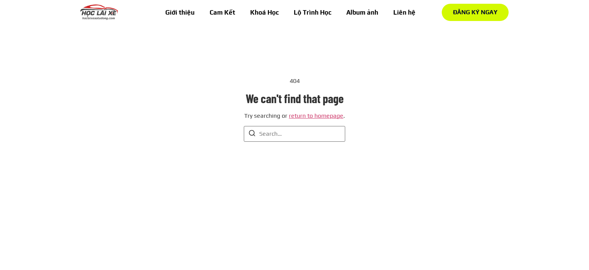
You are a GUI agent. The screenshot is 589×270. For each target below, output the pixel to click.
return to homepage (316, 115)
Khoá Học (264, 12)
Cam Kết (222, 12)
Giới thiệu (180, 12)
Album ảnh (362, 12)
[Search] (252, 134)
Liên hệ (404, 12)
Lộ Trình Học (312, 12)
